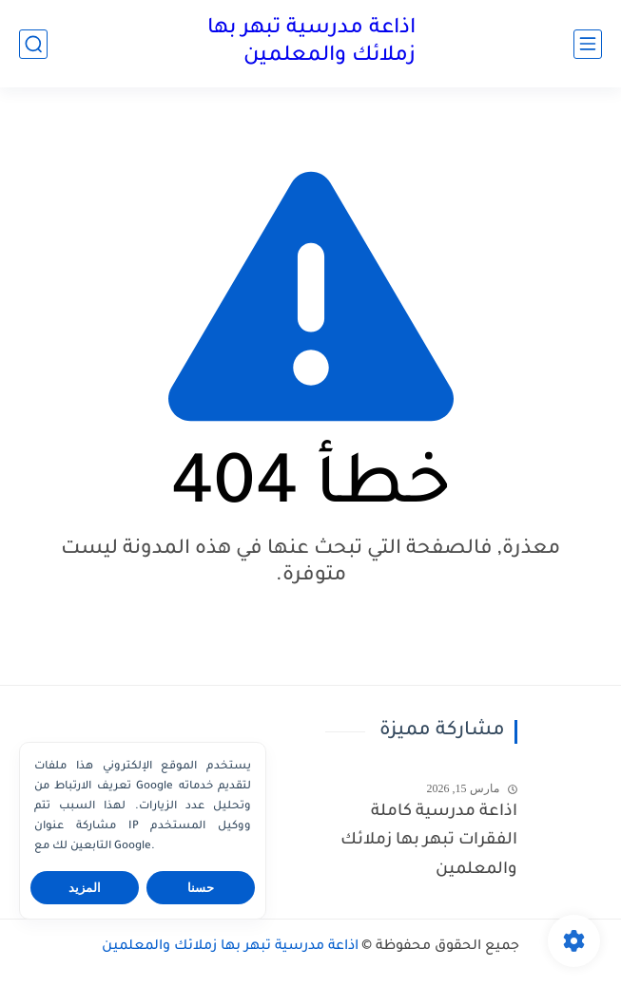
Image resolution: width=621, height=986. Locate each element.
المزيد (84, 888)
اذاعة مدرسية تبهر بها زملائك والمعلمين (311, 43)
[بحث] (33, 44)
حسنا (200, 888)
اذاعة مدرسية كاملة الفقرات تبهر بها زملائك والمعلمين (428, 842)
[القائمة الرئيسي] (587, 44)
